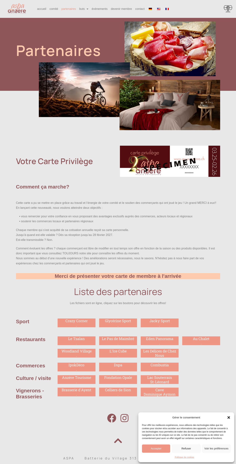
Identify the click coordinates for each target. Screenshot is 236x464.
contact (140, 8)
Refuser (186, 448)
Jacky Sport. (159, 322)
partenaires (68, 8)
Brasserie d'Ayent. (76, 392)
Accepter (156, 448)
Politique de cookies (184, 457)
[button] (229, 417)
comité (54, 8)
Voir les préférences (216, 448)
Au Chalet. (201, 340)
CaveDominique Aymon (159, 392)
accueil (41, 8)
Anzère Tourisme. (76, 379)
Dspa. (118, 367)
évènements (100, 8)
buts (83, 9)
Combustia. (160, 367)
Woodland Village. (76, 353)
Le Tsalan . (76, 340)
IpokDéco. (76, 367)
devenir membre (121, 8)
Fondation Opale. (118, 379)
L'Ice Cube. (118, 353)
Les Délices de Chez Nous (159, 353)
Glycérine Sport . (118, 322)
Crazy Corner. (76, 322)
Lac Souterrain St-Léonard (159, 379)
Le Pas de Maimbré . (118, 340)
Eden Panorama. (159, 340)
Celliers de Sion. (118, 392)
